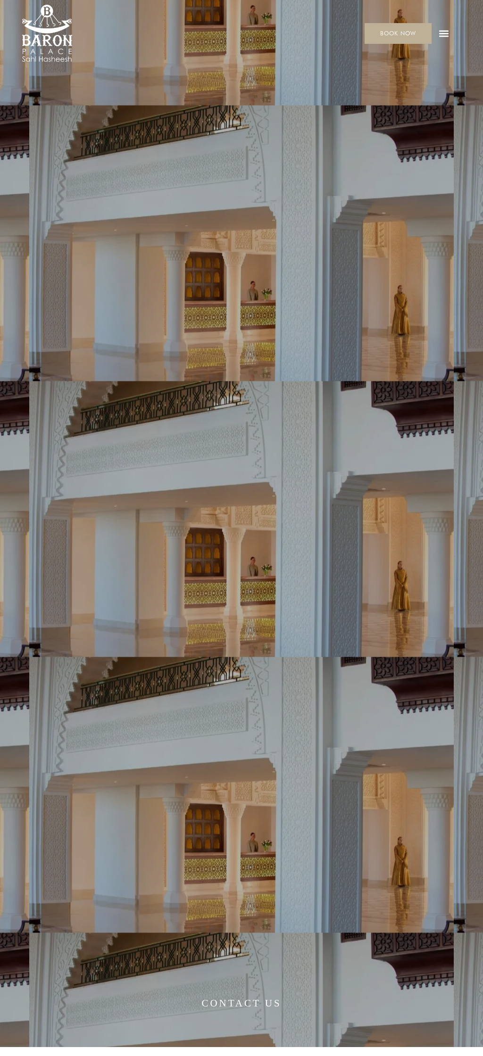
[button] (444, 33)
